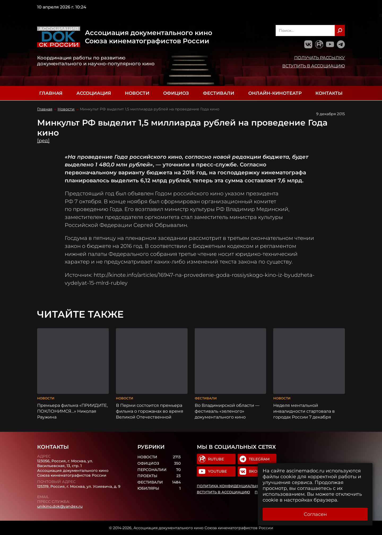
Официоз (176, 93)
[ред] (43, 141)
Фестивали (218, 93)
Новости (137, 93)
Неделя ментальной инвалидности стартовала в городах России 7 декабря (304, 411)
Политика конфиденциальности (232, 486)
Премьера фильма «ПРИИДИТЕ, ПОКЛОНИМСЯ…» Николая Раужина (72, 411)
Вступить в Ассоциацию (313, 65)
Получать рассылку (319, 57)
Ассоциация (93, 93)
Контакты (328, 93)
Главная (50, 93)
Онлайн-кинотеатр (275, 93)
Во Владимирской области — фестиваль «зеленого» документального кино (227, 411)
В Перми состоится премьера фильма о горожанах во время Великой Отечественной (149, 411)
